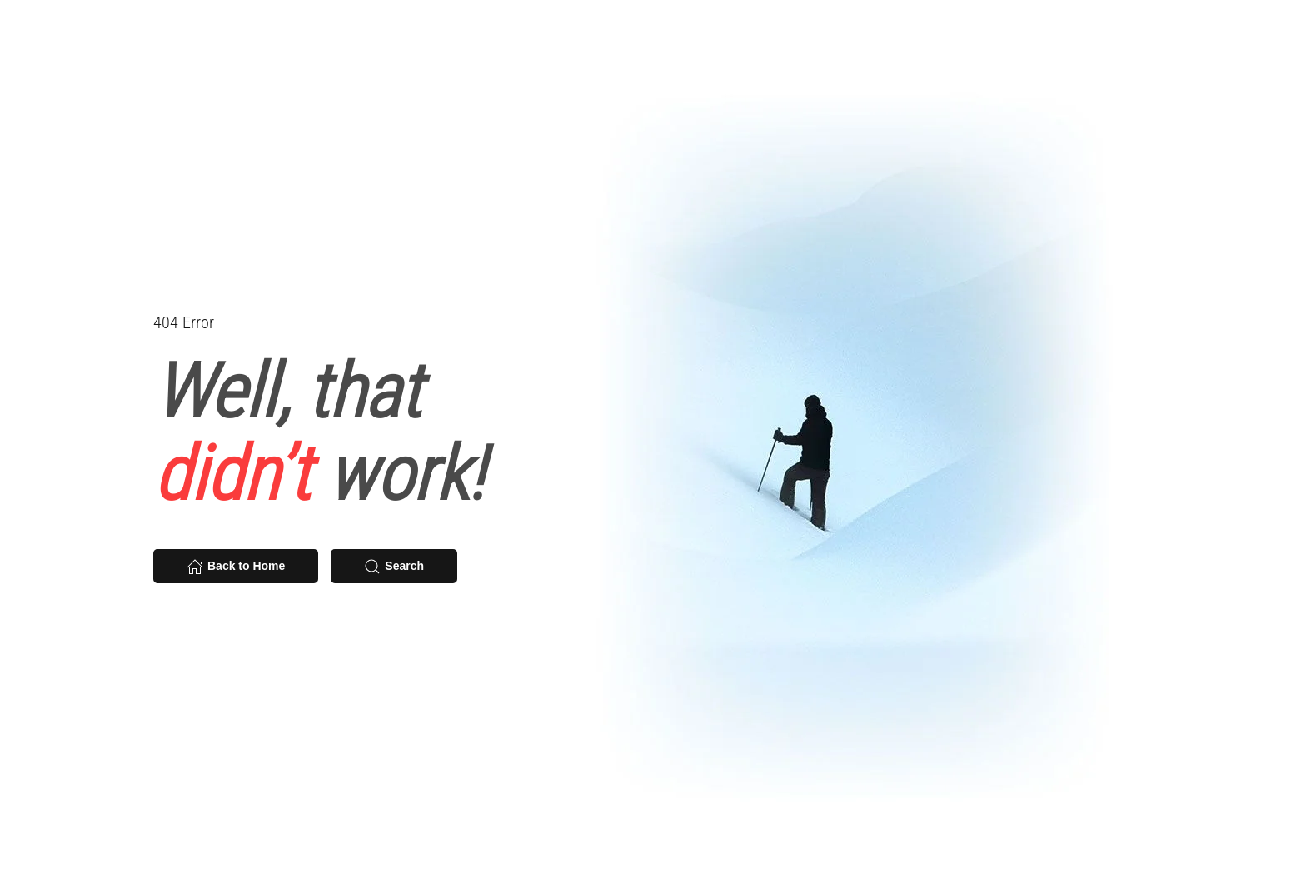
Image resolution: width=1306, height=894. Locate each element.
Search (394, 566)
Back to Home (236, 566)
